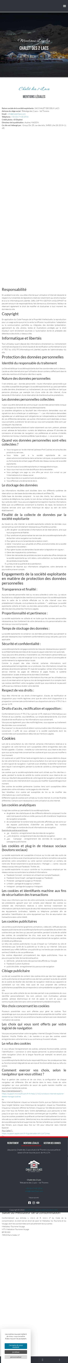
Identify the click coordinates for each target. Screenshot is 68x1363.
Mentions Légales (31, 1143)
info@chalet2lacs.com (17, 124)
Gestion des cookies (52, 1143)
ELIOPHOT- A (41, 1210)
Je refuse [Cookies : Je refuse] (15, 1352)
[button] (64, 6)
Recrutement (13, 1143)
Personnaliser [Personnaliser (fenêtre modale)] (15, 1357)
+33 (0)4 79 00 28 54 (19, 127)
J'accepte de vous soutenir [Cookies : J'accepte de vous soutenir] (16, 1346)
